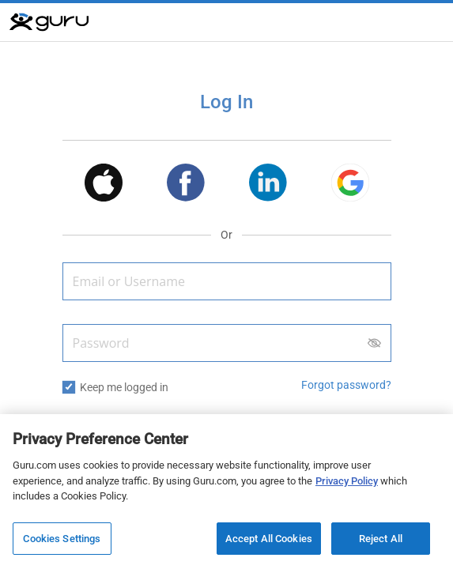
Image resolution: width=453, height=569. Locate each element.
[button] (104, 185)
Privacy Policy (346, 483)
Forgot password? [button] (346, 385)
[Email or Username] (226, 281)
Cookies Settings (61, 541)
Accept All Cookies (268, 541)
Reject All (380, 541)
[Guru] (49, 22)
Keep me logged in (124, 387)
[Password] (227, 343)
